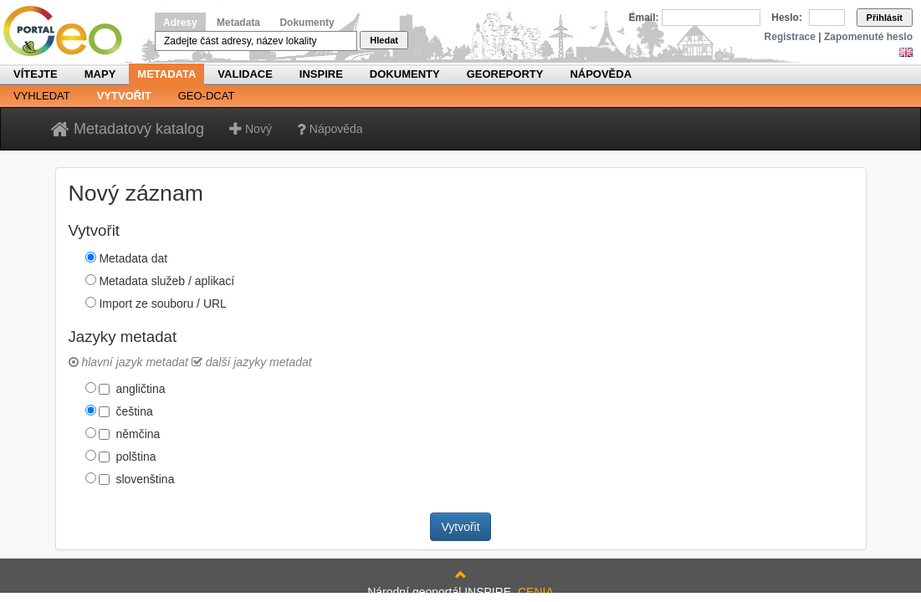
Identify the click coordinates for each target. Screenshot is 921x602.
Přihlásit (885, 18)
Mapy (100, 74)
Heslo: (786, 17)
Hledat (384, 40)
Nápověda (601, 74)
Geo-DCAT (206, 95)
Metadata (238, 22)
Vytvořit (124, 95)
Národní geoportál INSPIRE (69, 31)
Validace (244, 74)
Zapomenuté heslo (868, 37)
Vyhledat (41, 95)
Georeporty (505, 74)
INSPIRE (321, 74)
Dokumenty (306, 22)
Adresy (180, 22)
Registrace (790, 37)
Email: (644, 17)
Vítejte (35, 74)
